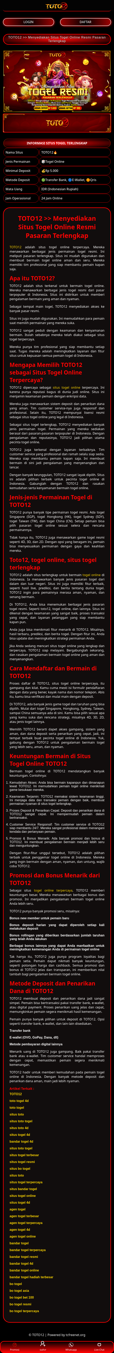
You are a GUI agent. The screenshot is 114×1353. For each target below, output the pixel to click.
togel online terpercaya (53, 890)
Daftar (43, 1347)
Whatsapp (71, 1347)
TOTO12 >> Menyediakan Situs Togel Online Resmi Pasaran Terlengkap (57, 39)
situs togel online (66, 387)
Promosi (14, 1347)
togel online (92, 575)
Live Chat (99, 1347)
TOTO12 (15, 247)
